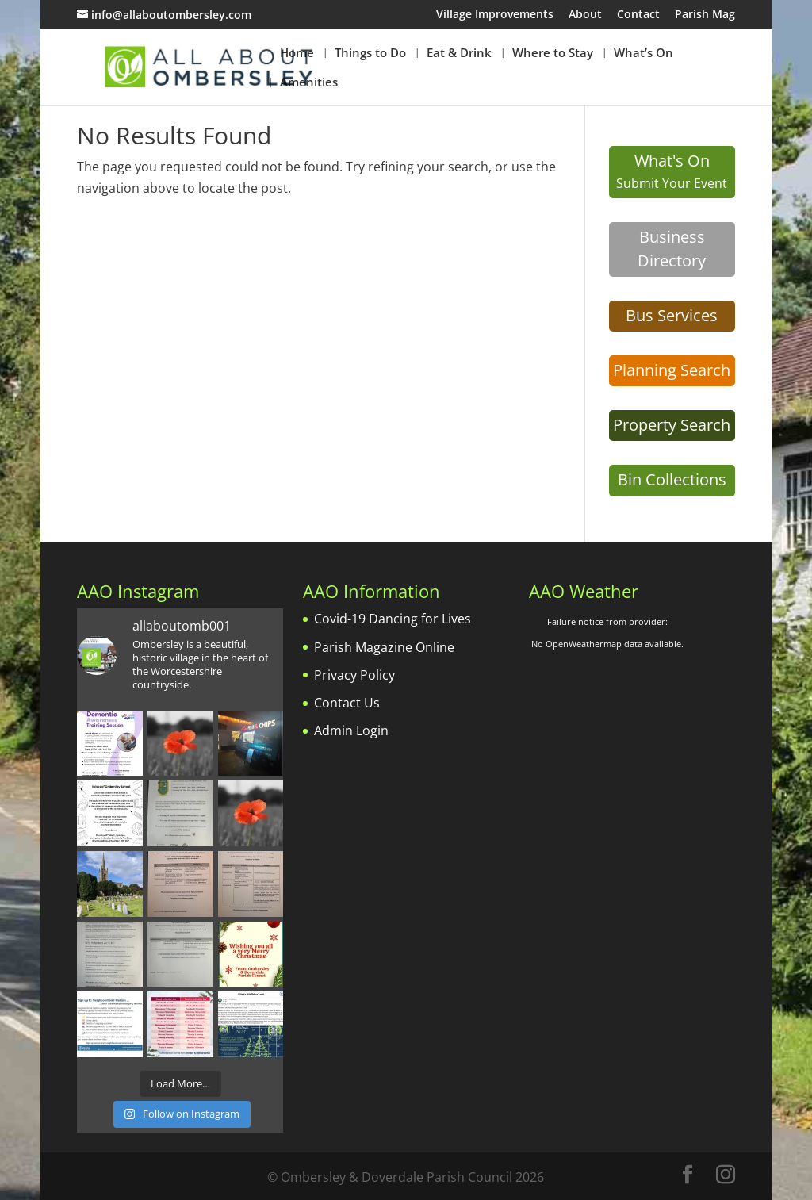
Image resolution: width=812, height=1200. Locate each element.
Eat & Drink (459, 53)
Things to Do (370, 53)
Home (297, 53)
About (585, 15)
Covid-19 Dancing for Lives (392, 618)
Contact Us (347, 702)
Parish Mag (705, 15)
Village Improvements (494, 15)
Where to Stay (552, 53)
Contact (638, 15)
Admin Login (351, 730)
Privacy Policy (354, 675)
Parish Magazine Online (384, 647)
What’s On (643, 53)
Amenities (309, 83)
